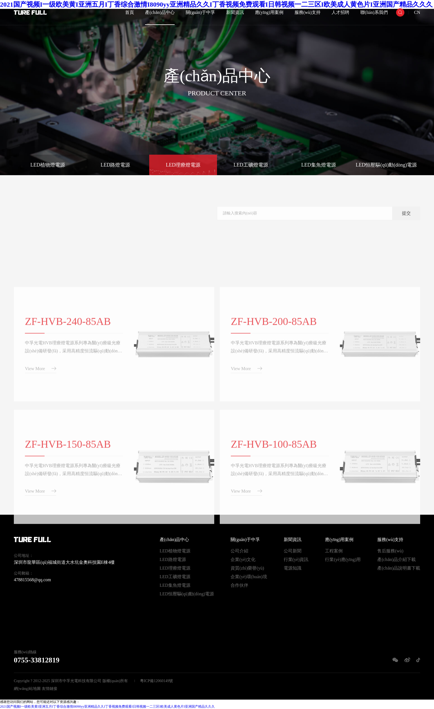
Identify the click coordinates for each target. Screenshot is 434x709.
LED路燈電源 (115, 165)
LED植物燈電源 (47, 165)
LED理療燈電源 (183, 165)
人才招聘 (340, 12)
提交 (406, 220)
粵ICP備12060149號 (156, 681)
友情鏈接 (49, 689)
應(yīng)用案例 (269, 12)
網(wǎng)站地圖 (27, 689)
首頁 (129, 12)
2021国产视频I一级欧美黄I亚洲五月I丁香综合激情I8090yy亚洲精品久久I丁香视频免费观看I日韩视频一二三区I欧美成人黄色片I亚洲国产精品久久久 (107, 706)
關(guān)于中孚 (200, 12)
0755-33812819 (37, 660)
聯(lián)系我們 (374, 12)
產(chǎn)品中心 (160, 12)
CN (417, 12)
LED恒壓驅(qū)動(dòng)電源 (386, 165)
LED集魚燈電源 (318, 165)
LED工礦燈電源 (251, 165)
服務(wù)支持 (307, 12)
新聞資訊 (235, 12)
